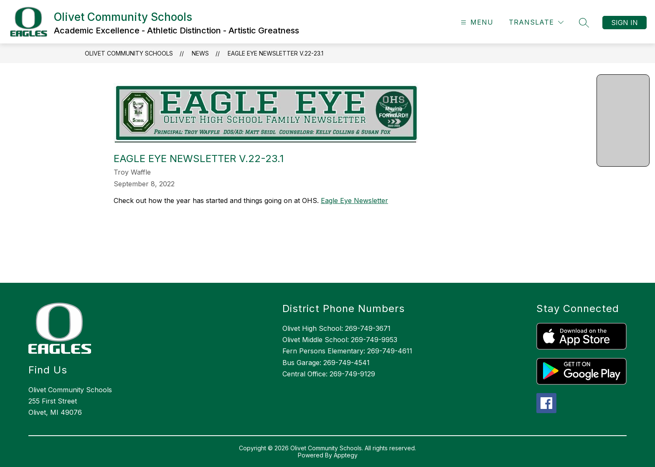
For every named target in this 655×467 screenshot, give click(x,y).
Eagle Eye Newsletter (354, 200)
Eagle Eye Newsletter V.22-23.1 (275, 53)
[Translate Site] (536, 22)
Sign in (624, 22)
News (200, 53)
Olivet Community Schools (129, 53)
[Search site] (584, 23)
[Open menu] (476, 22)
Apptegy (346, 455)
